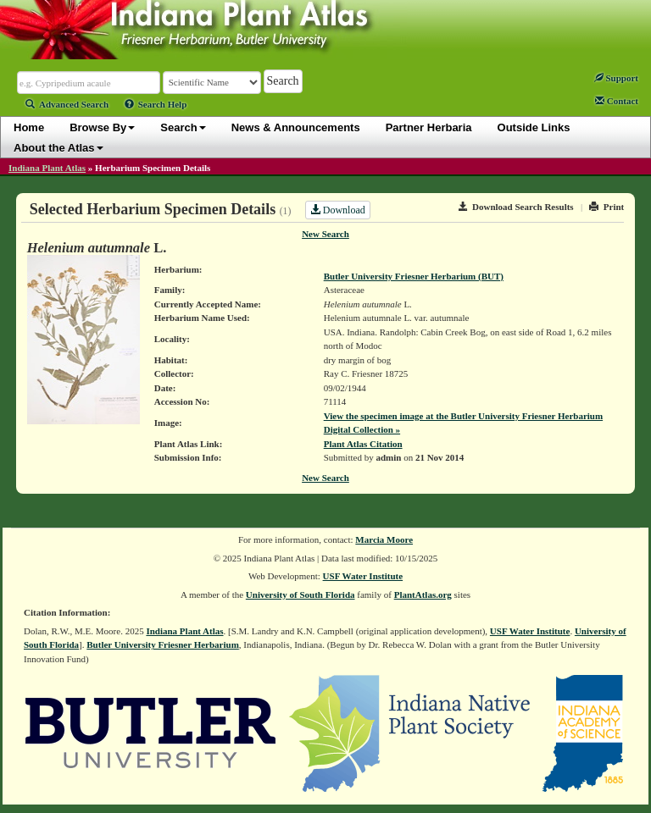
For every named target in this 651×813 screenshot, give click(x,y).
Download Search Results (516, 207)
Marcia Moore (384, 539)
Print (606, 207)
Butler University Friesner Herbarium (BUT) (414, 276)
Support (616, 78)
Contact (616, 101)
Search (182, 127)
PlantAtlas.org (423, 594)
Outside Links (534, 127)
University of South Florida (300, 594)
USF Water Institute (363, 576)
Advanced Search (66, 104)
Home (29, 127)
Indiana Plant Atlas (47, 168)
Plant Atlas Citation (363, 444)
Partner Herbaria (429, 127)
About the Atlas (58, 147)
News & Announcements (295, 127)
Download (337, 210)
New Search (325, 234)
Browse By (102, 127)
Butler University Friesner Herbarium (162, 644)
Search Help (156, 104)
